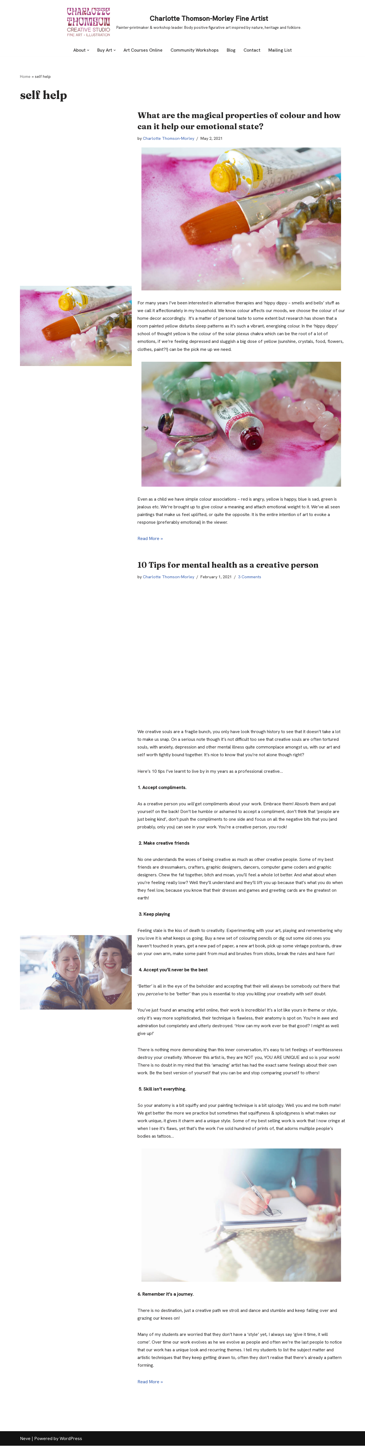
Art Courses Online (143, 50)
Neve (25, 1449)
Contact (252, 50)
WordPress (71, 1449)
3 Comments (251, 577)
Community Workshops (195, 50)
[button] (87, 50)
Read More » (150, 539)
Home (25, 76)
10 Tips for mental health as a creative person (228, 565)
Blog (232, 50)
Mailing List (281, 50)
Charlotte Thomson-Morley (169, 138)
